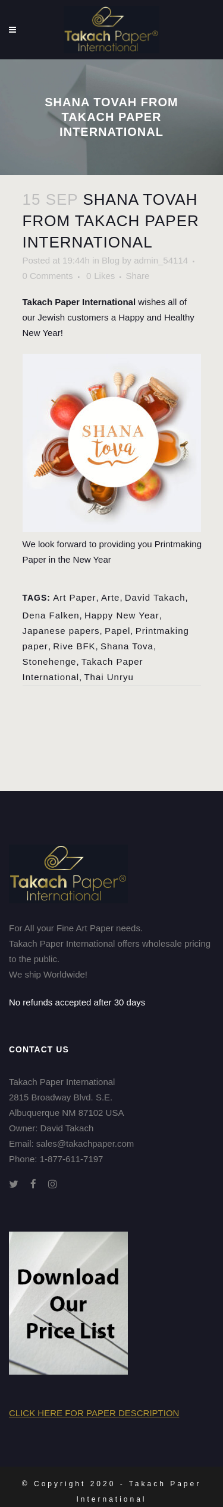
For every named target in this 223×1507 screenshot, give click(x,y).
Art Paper (74, 597)
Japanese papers (61, 631)
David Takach (155, 597)
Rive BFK (74, 646)
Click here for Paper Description (94, 1413)
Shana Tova (126, 646)
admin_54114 (161, 260)
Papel (117, 631)
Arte (110, 597)
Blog (111, 260)
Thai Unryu (108, 677)
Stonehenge (50, 661)
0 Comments (48, 276)
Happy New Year (121, 615)
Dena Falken (51, 615)
